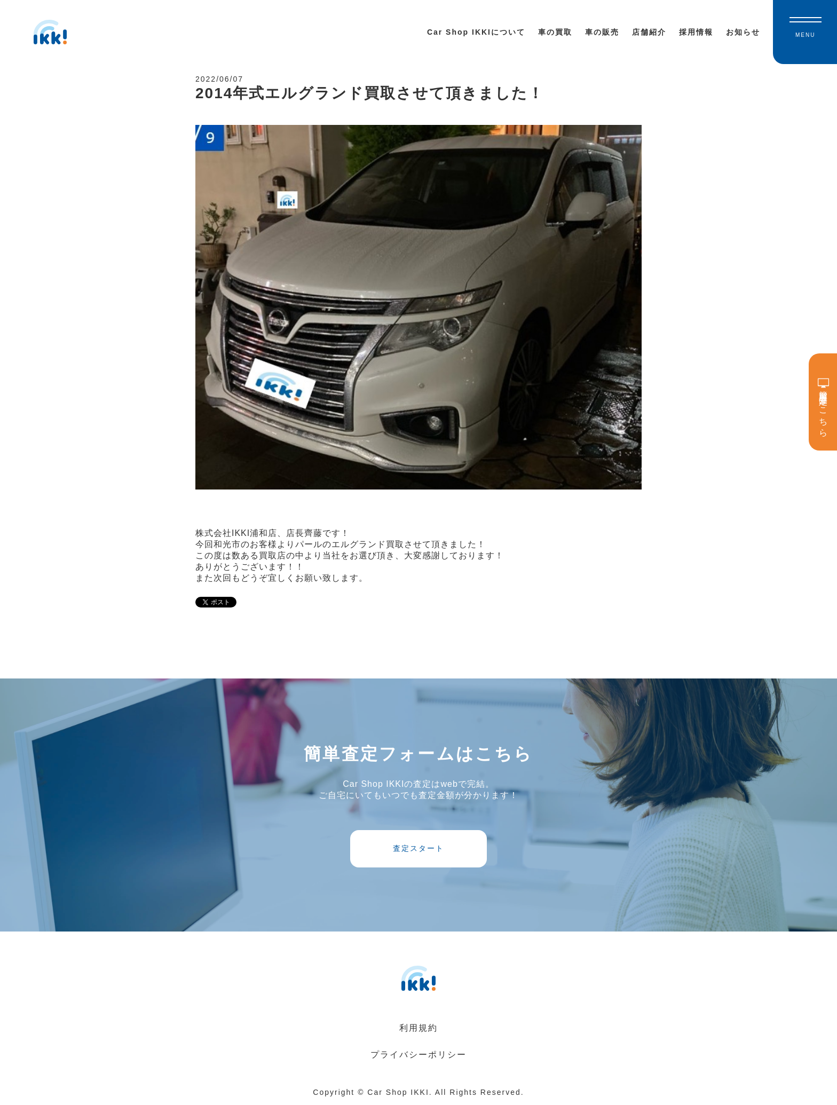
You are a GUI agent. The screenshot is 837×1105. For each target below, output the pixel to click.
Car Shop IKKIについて (476, 32)
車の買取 (555, 32)
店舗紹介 (649, 32)
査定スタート (418, 848)
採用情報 (696, 32)
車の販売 (602, 32)
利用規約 (418, 1027)
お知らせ (743, 32)
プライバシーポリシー (418, 1054)
